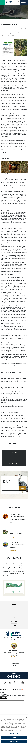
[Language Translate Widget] (7, 689)
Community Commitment (14, 668)
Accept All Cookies (14, 741)
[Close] (26, 717)
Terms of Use (14, 660)
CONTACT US (14, 608)
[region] (14, 729)
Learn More (12, 525)
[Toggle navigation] (2, 2)
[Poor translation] (5, 697)
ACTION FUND (14, 621)
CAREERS (14, 625)
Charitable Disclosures (14, 663)
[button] (22, 488)
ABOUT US (14, 604)
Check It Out (13, 550)
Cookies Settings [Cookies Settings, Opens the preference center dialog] (14, 733)
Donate (24, 2)
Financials (15, 667)
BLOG (14, 617)
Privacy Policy (14, 661)
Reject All (14, 737)
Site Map (14, 665)
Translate (23, 689)
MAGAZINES (14, 613)
